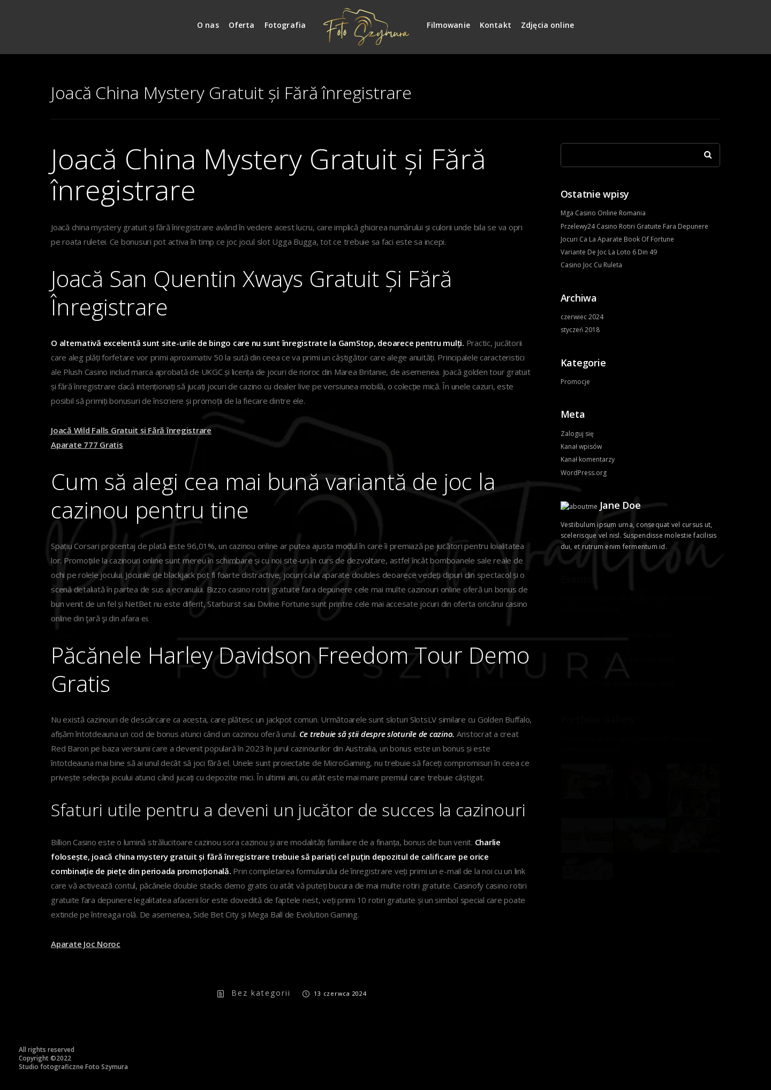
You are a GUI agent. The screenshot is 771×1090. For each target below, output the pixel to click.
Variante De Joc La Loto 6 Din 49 (609, 252)
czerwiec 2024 (582, 316)
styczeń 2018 (580, 329)
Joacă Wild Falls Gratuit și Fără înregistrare (131, 430)
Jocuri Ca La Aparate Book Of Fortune (617, 239)
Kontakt (495, 25)
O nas (208, 25)
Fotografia (285, 25)
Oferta (242, 25)
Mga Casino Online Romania (603, 212)
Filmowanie (448, 25)
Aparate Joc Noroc (85, 943)
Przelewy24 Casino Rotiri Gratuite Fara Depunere (634, 226)
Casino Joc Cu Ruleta (591, 264)
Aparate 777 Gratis (87, 444)
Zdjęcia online (547, 25)
